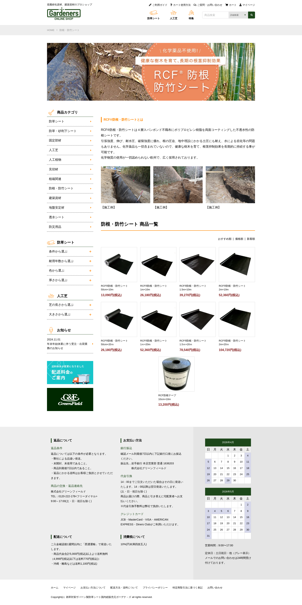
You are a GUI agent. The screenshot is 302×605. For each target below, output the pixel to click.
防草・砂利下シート (63, 131)
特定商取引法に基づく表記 (188, 587)
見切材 (53, 169)
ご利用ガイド (158, 4)
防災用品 (55, 226)
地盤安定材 (56, 207)
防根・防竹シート (70, 30)
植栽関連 (55, 178)
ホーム (54, 587)
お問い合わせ (214, 587)
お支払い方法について (93, 587)
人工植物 (55, 159)
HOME (51, 30)
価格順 (239, 238)
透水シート (56, 217)
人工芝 (173, 18)
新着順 (251, 238)
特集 (191, 18)
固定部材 (55, 140)
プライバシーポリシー (155, 587)
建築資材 (55, 198)
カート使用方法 (180, 4)
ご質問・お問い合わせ (208, 4)
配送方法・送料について (124, 587)
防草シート (153, 18)
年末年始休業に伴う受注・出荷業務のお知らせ (68, 343)
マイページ (247, 4)
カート (231, 4)
